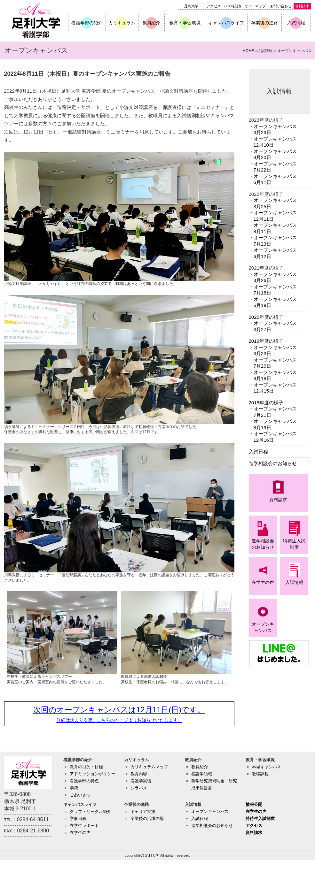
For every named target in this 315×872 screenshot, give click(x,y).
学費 (74, 787)
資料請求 (302, 6)
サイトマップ (255, 6)
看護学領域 (201, 773)
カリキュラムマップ (149, 766)
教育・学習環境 (185, 22)
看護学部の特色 (84, 780)
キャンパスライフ (226, 22)
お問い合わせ (280, 6)
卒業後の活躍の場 (147, 818)
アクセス (214, 6)
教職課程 (260, 773)
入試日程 (258, 451)
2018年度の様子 (266, 402)
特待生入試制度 (260, 818)
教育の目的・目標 (86, 766)
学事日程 (78, 818)
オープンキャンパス (210, 811)
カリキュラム (121, 22)
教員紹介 (151, 22)
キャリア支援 (142, 811)
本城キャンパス (266, 766)
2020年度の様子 (266, 317)
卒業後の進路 (264, 22)
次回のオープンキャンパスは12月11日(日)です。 (119, 714)
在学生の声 (80, 832)
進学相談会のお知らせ (273, 463)
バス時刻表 (232, 6)
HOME (248, 51)
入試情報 (296, 22)
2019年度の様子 (266, 341)
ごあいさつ (80, 794)
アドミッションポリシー (92, 773)
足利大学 (191, 6)
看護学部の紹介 (87, 22)
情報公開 (254, 804)
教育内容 (138, 773)
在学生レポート (84, 825)
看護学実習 (140, 780)
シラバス (138, 787)
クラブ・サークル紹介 (90, 811)
